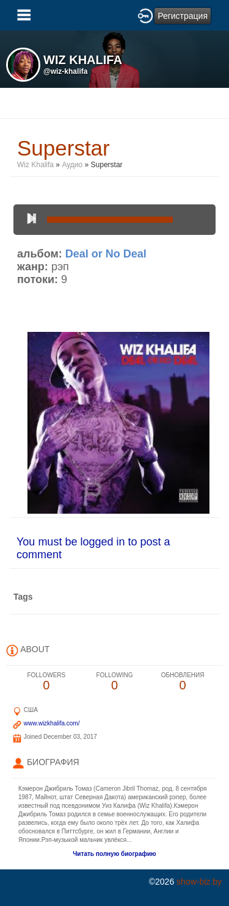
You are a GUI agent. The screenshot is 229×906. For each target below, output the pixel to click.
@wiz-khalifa (65, 71)
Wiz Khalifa (35, 164)
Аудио (72, 164)
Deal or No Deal (106, 254)
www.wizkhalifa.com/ (52, 723)
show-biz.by (199, 881)
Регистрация (183, 16)
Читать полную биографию (114, 853)
